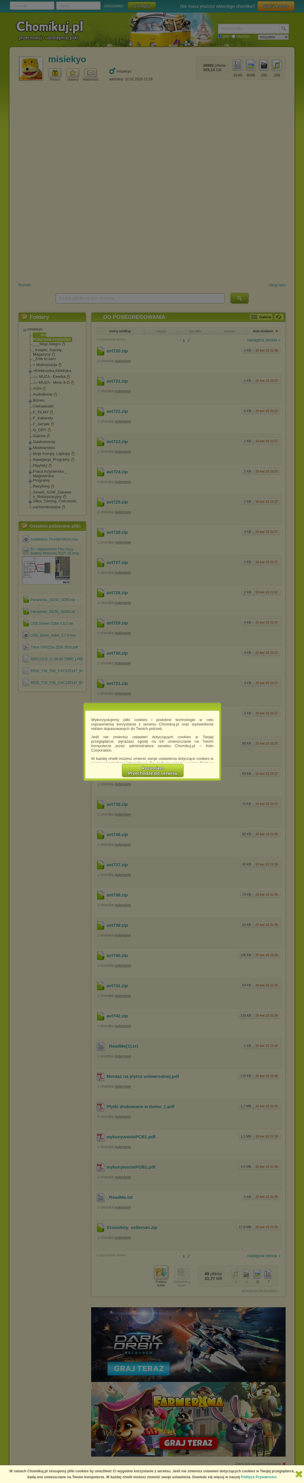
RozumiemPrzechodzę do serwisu (153, 771)
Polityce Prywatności (259, 1477)
